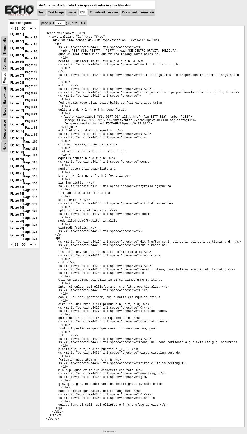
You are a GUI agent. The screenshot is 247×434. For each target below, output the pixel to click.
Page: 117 (30, 190)
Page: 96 (31, 114)
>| (85, 23)
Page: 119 (30, 204)
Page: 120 (30, 211)
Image (72, 12)
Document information (138, 12)
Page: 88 (31, 58)
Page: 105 (30, 162)
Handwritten (4, 95)
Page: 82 (31, 37)
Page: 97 (31, 121)
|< (50, 23)
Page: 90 (31, 65)
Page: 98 (31, 127)
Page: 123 (30, 232)
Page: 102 (30, 155)
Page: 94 (31, 100)
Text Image (56, 12)
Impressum (109, 431)
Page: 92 (31, 86)
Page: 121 (30, 218)
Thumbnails (4, 46)
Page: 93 (31, 93)
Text (41, 12)
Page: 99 (31, 134)
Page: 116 (30, 183)
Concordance (4, 129)
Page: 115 (30, 169)
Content (4, 63)
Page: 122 (30, 225)
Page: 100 (30, 141)
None (4, 146)
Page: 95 (31, 107)
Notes (4, 112)
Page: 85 (31, 44)
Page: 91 (31, 79)
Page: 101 (30, 148)
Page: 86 (31, 51)
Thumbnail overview (104, 12)
